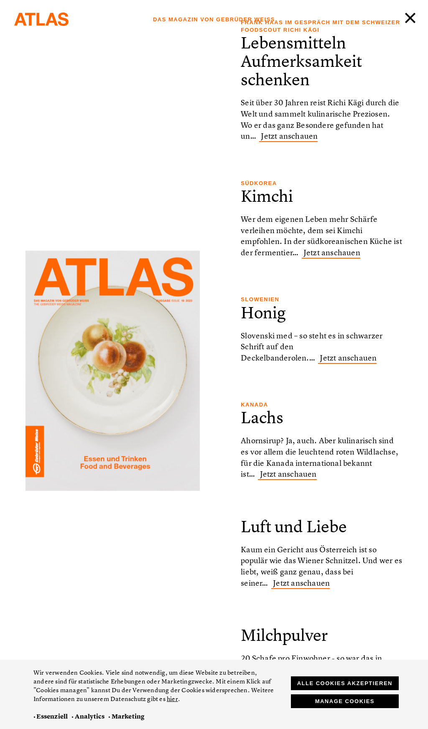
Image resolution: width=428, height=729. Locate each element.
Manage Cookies (344, 701)
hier (172, 699)
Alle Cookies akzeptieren (344, 683)
